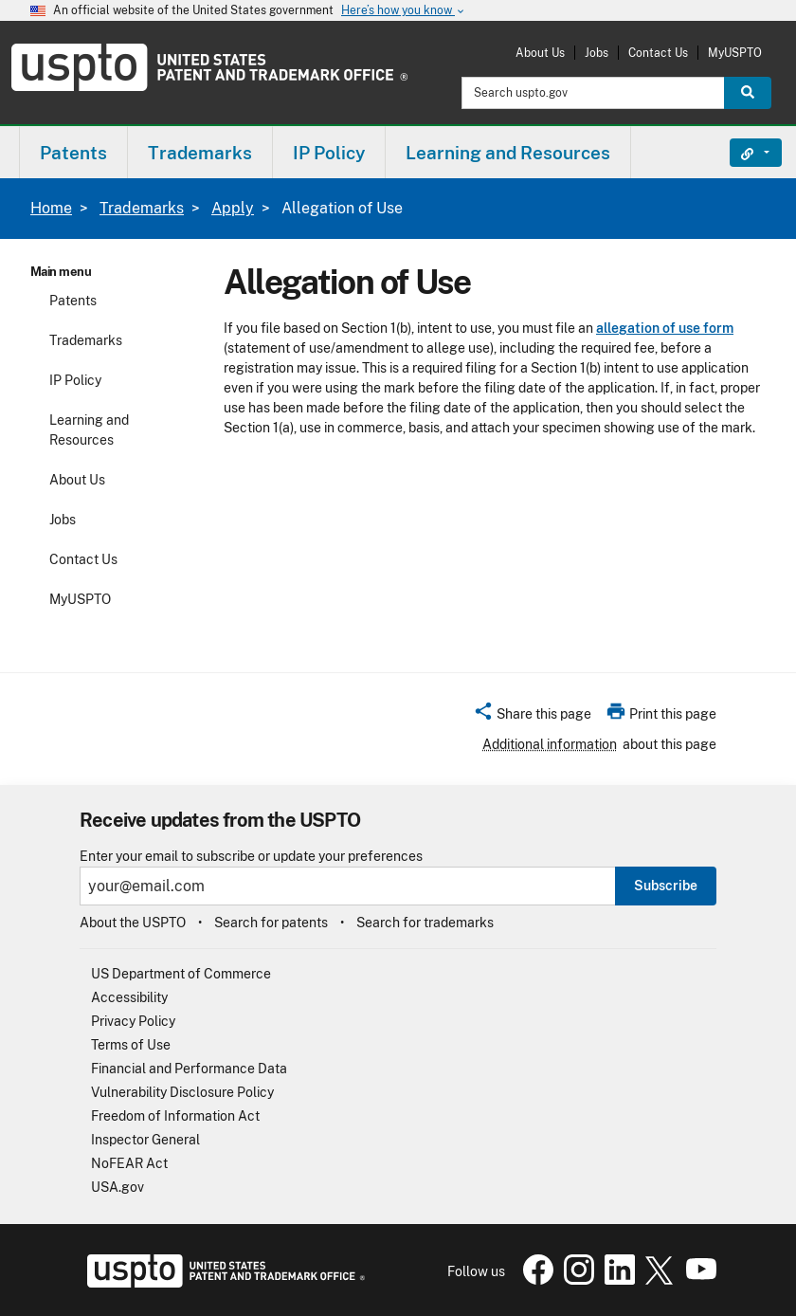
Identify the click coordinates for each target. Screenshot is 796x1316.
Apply (232, 208)
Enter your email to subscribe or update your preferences (251, 857)
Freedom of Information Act (175, 1116)
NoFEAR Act (129, 1163)
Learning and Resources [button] (508, 152)
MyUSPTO (735, 53)
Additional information (549, 744)
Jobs (596, 53)
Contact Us (658, 53)
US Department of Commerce (181, 973)
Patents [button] (73, 152)
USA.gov (117, 1187)
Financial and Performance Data (189, 1068)
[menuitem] (73, 152)
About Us (540, 53)
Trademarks (142, 208)
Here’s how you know (403, 11)
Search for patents (271, 922)
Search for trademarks (425, 922)
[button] (532, 716)
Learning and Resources (89, 430)
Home (51, 208)
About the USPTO (133, 922)
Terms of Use (131, 1044)
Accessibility (129, 997)
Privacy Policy (133, 1021)
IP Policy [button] (329, 152)
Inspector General (145, 1139)
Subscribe (665, 885)
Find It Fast (741, 152)
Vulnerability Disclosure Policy (182, 1092)
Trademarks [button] (200, 152)
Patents (73, 300)
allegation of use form (664, 328)
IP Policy (75, 380)
